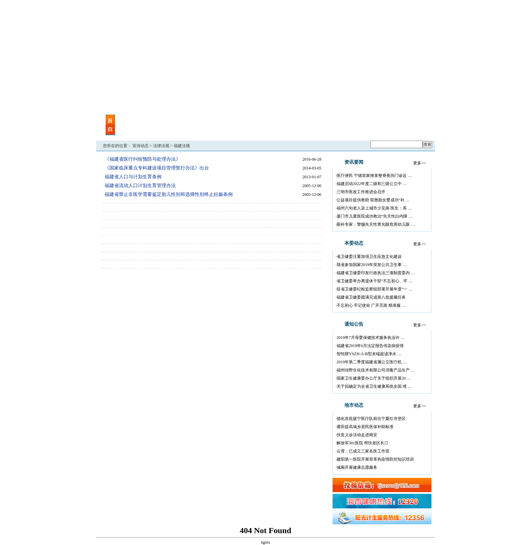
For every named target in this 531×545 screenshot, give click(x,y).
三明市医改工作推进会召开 (361, 191)
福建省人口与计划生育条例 (133, 176)
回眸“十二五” (404, 129)
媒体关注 (189, 129)
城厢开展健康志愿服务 (357, 467)
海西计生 (404, 121)
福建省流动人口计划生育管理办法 (140, 185)
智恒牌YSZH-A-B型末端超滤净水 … (369, 353)
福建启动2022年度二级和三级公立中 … (372, 183)
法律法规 (161, 145)
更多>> (419, 163)
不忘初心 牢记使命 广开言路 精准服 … (371, 305)
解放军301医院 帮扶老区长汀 (362, 443)
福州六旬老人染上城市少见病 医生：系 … (374, 208)
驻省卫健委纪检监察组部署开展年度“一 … (374, 289)
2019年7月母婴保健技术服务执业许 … (371, 337)
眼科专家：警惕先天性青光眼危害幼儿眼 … (376, 224)
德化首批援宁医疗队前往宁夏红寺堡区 (371, 418)
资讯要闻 (152, 121)
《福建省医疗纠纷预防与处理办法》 (142, 159)
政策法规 (278, 129)
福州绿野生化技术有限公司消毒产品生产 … (376, 370)
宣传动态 (140, 145)
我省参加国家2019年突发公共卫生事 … (372, 264)
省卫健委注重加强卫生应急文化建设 (369, 256)
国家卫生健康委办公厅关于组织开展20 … (374, 378)
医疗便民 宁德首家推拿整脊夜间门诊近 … (374, 175)
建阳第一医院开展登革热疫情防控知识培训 (375, 459)
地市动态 (226, 129)
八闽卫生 (367, 121)
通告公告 (226, 121)
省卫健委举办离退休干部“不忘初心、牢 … (374, 281)
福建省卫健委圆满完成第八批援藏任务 (371, 297)
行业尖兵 (315, 121)
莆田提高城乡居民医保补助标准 (365, 426)
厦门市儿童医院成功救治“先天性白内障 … (374, 216)
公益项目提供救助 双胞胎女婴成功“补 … (373, 200)
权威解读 (315, 129)
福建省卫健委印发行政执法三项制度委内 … (376, 272)
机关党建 (278, 121)
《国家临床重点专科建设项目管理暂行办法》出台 (157, 167)
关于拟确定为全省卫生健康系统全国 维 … (374, 386)
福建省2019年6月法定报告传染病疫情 (370, 345)
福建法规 (182, 145)
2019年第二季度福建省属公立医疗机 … (372, 362)
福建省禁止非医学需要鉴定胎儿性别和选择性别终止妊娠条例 (169, 194)
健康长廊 (367, 129)
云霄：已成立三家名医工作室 (363, 451)
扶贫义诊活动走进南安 (357, 434)
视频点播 (152, 129)
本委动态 (189, 121)
